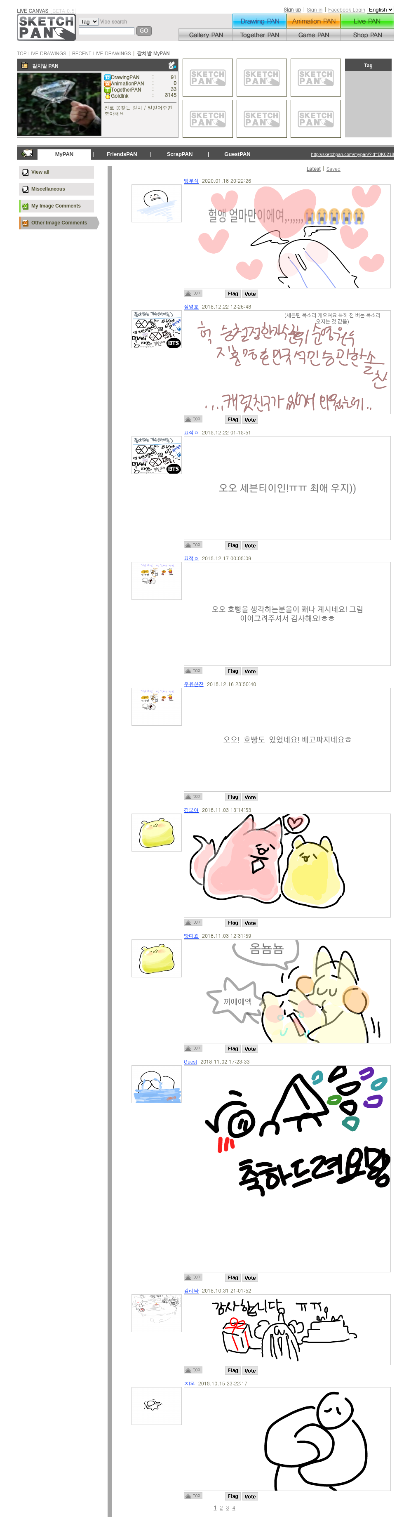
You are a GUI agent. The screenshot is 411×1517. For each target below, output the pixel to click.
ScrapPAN (180, 154)
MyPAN (64, 154)
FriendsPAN (122, 154)
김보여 (191, 809)
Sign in (314, 9)
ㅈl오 (189, 1383)
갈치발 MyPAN (153, 53)
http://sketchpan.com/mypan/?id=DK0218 (352, 154)
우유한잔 (194, 683)
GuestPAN (237, 154)
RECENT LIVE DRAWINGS (101, 53)
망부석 (191, 180)
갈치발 (39, 66)
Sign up (292, 9)
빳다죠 (191, 935)
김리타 (191, 1290)
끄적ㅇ (191, 432)
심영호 (191, 306)
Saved (333, 168)
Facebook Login (346, 9)
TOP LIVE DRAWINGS (41, 53)
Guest (190, 1061)
